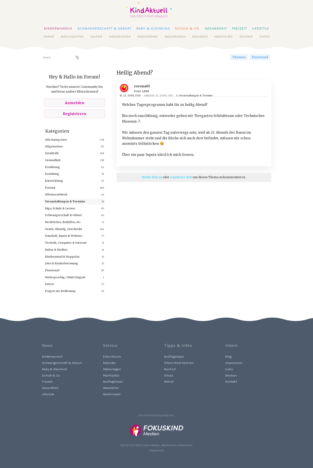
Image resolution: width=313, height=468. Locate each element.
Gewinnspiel (111, 394)
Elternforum (112, 356)
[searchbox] (61, 57)
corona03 (142, 86)
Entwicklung (54, 180)
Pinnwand (260, 57)
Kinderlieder (120, 36)
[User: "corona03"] (126, 88)
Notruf (168, 381)
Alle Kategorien (56, 139)
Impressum (233, 363)
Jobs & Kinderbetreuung (61, 263)
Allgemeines (54, 146)
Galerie (96, 36)
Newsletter (111, 388)
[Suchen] (77, 57)
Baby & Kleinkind (153, 28)
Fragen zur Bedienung (60, 291)
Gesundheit (216, 28)
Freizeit (239, 28)
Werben (231, 375)
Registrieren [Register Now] (74, 114)
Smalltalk (52, 153)
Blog (228, 356)
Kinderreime (147, 36)
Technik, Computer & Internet (66, 242)
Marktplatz (223, 36)
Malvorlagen (175, 36)
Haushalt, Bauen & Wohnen (63, 235)
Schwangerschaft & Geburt (104, 28)
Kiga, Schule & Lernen (60, 208)
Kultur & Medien (56, 249)
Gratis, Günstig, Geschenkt (63, 229)
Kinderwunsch (58, 28)
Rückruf (246, 36)
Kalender (200, 36)
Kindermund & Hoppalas (62, 256)
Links (229, 369)
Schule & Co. (187, 28)
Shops (265, 36)
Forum (48, 36)
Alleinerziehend (56, 194)
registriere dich (181, 177)
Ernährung (52, 167)
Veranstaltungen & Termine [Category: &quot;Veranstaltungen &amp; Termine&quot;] (196, 95)
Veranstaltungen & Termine (65, 201)
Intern (49, 284)
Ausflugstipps (72, 36)
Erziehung (52, 173)
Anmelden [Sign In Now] (74, 103)
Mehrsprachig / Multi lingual (65, 277)
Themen (239, 57)
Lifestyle (260, 28)
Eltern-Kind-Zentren (179, 363)
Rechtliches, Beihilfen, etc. (63, 222)
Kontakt (231, 381)
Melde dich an (152, 177)
